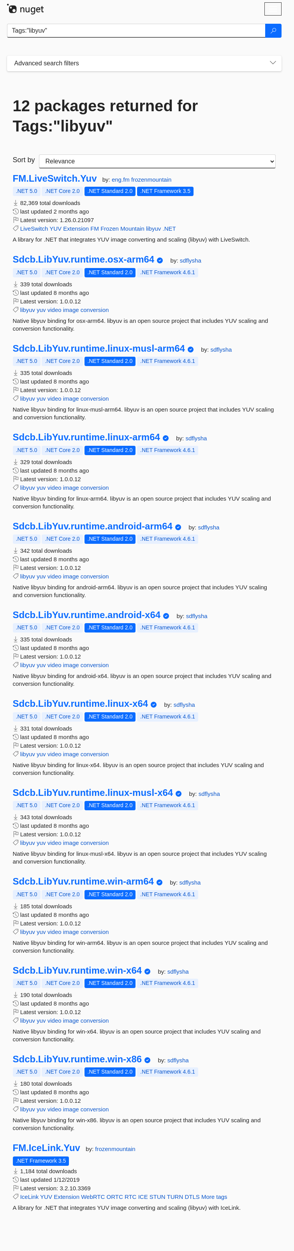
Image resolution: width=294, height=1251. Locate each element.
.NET (169, 228)
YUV (55, 228)
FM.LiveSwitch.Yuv (55, 178)
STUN (157, 1196)
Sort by (24, 160)
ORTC (114, 1196)
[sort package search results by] (157, 161)
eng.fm (121, 179)
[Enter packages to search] (136, 31)
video (55, 310)
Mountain (132, 228)
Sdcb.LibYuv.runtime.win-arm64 (83, 881)
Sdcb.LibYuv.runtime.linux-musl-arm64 (99, 348)
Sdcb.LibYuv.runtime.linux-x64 (80, 703)
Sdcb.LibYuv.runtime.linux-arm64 (86, 437)
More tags (214, 1196)
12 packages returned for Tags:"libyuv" (105, 116)
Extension (76, 228)
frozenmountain (151, 179)
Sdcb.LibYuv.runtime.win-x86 (77, 1059)
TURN (175, 1196)
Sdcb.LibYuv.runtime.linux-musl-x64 (93, 792)
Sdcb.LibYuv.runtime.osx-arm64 (84, 259)
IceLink (29, 1196)
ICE (143, 1196)
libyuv (153, 228)
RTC (131, 1196)
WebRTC (93, 1196)
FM (94, 228)
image (71, 310)
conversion (95, 310)
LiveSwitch (34, 228)
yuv (41, 310)
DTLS (192, 1196)
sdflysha (190, 260)
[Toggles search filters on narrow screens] (273, 63)
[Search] (273, 31)
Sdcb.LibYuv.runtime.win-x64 (77, 970)
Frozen (109, 228)
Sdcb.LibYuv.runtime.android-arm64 (93, 526)
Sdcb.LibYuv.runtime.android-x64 (87, 615)
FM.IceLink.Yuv (46, 1148)
